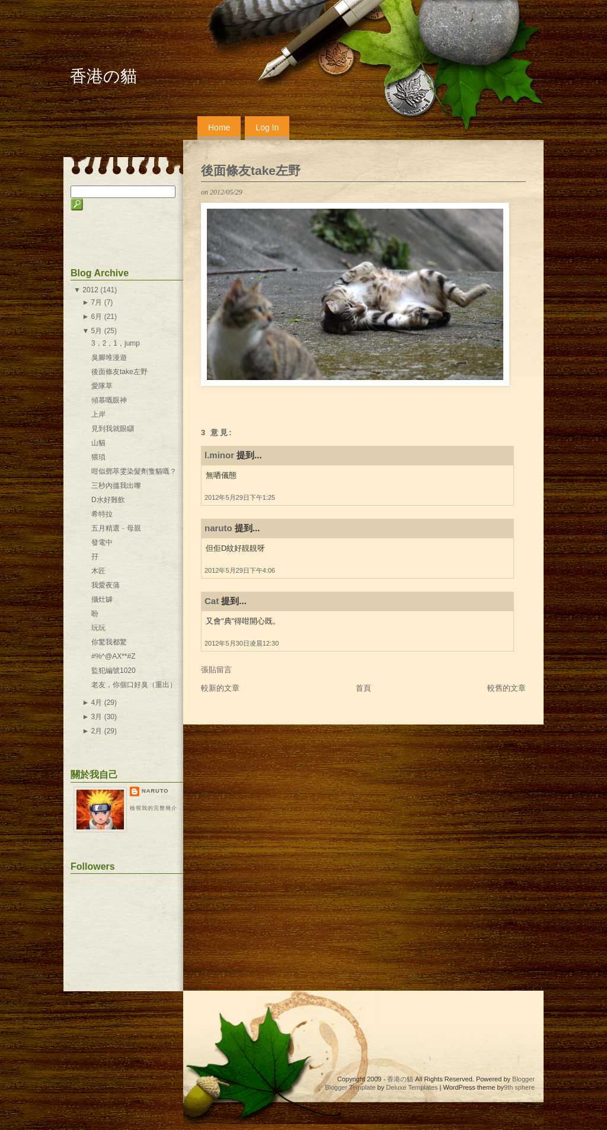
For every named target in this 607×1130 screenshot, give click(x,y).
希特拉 (102, 514)
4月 (97, 702)
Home (219, 127)
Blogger (523, 1079)
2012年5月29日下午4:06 (240, 570)
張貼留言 (216, 669)
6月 (97, 316)
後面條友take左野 (251, 170)
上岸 (98, 414)
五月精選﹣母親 (116, 528)
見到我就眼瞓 (112, 428)
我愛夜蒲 (105, 585)
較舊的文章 (506, 688)
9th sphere (519, 1087)
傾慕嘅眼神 (109, 400)
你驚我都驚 (109, 642)
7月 (97, 302)
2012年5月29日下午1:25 (240, 497)
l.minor (219, 455)
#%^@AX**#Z (113, 656)
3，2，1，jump (115, 343)
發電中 (102, 542)
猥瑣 (98, 457)
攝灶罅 (102, 599)
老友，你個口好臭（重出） (134, 685)
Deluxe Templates (411, 1087)
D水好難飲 (108, 500)
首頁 (363, 688)
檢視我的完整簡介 (153, 808)
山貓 (98, 443)
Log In (267, 127)
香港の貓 (103, 76)
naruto (218, 528)
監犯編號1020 (113, 670)
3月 (97, 717)
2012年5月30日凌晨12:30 (242, 643)
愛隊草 (102, 386)
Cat (212, 601)
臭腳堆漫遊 (109, 357)
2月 (97, 731)
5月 (97, 331)
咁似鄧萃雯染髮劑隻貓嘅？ (134, 471)
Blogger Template (350, 1087)
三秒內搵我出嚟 (116, 485)
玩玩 (98, 628)
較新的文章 (220, 688)
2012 (90, 290)
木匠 (98, 571)
